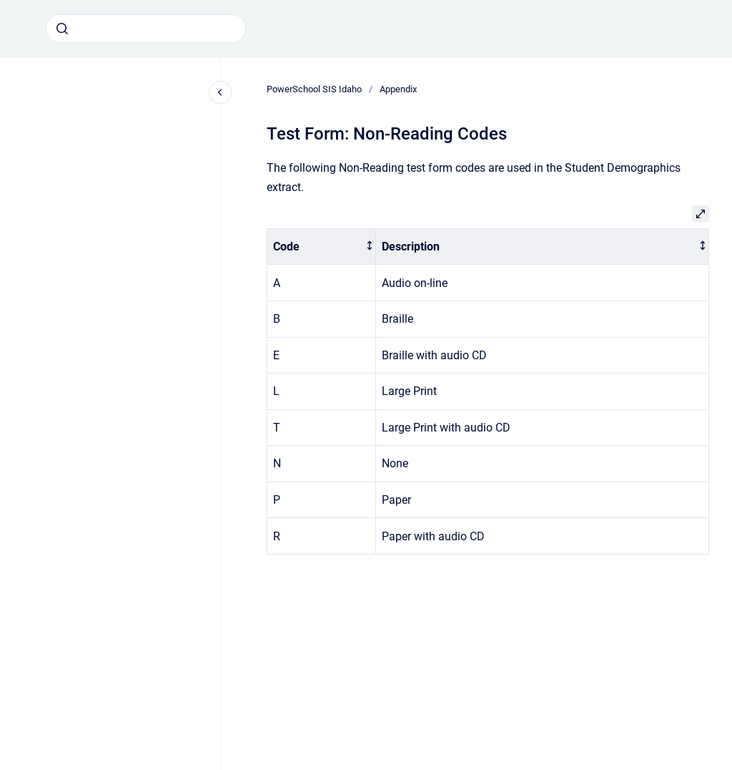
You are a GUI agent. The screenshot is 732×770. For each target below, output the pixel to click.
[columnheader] (321, 246)
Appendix (398, 89)
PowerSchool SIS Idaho (314, 89)
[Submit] (62, 28)
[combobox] (145, 28)
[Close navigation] (220, 92)
